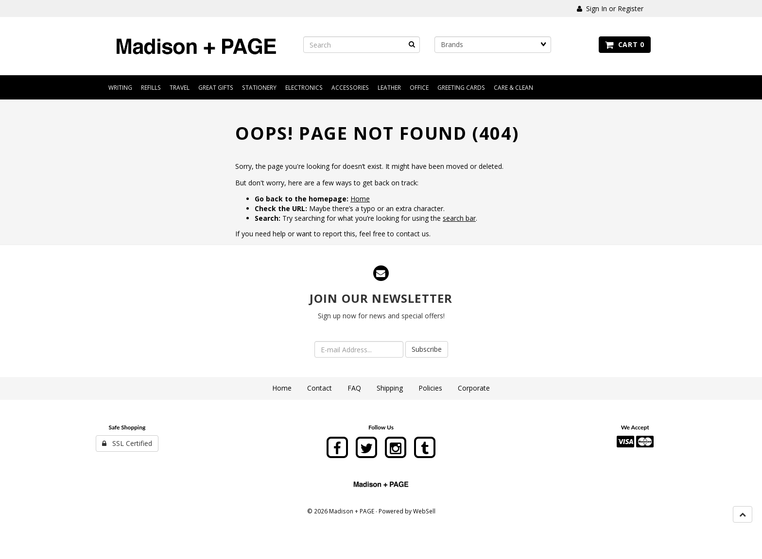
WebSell (424, 511)
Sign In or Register (610, 8)
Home (360, 198)
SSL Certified (127, 443)
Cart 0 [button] (624, 44)
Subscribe (427, 349)
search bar (459, 218)
